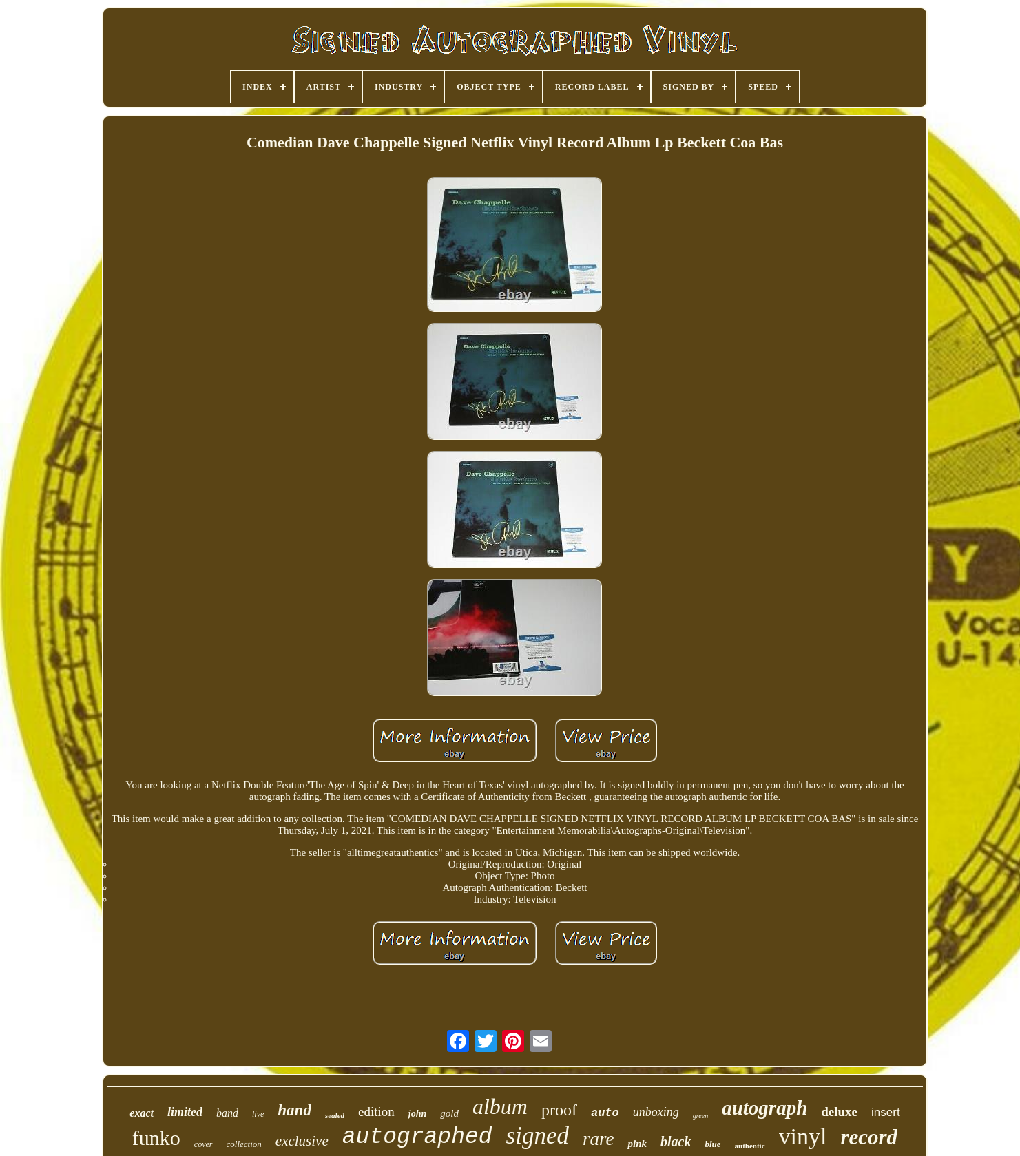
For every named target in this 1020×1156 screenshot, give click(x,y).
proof (559, 1110)
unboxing (656, 1112)
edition (376, 1111)
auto (605, 1113)
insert (885, 1112)
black (675, 1141)
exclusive (302, 1141)
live (258, 1114)
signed (537, 1135)
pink (637, 1143)
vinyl (803, 1136)
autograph (764, 1108)
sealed (334, 1115)
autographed (417, 1137)
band (227, 1113)
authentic (750, 1146)
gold (449, 1113)
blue (712, 1144)
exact (141, 1113)
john (417, 1113)
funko (156, 1137)
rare (598, 1138)
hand (294, 1110)
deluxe (839, 1111)
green (700, 1116)
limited (184, 1112)
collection (244, 1144)
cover (203, 1144)
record (868, 1137)
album (500, 1106)
